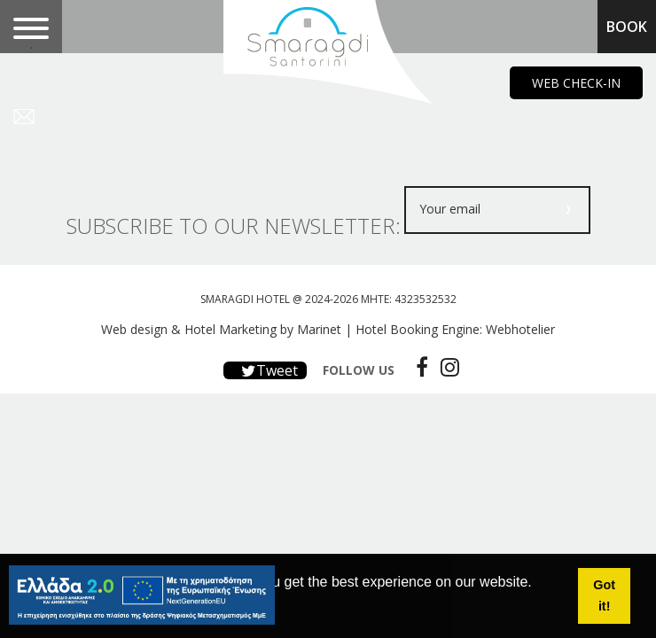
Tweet (265, 370)
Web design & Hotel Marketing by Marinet (221, 329)
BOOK (626, 26)
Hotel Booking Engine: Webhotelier (455, 329)
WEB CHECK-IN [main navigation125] (576, 82)
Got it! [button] (604, 595)
